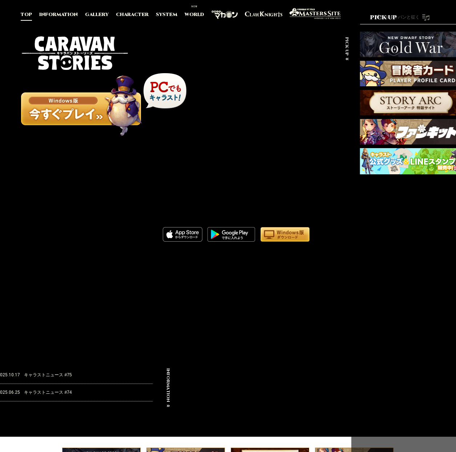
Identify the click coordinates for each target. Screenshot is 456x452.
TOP (26, 14)
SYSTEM (166, 14)
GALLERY (97, 14)
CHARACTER (132, 14)
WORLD (194, 14)
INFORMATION (58, 14)
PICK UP (335, 46)
